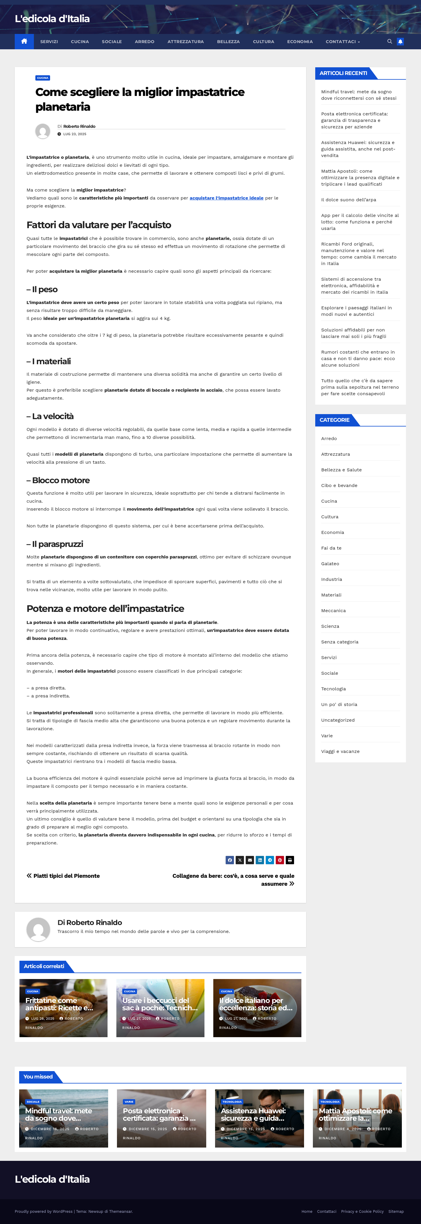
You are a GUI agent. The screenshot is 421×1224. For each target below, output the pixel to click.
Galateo (330, 563)
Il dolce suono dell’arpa (348, 199)
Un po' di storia (339, 704)
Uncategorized (338, 720)
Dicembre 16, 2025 (51, 1129)
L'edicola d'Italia (52, 18)
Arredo (145, 41)
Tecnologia (333, 689)
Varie (327, 735)
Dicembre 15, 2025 (149, 1129)
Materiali (331, 595)
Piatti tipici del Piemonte (63, 875)
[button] (389, 41)
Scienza (330, 626)
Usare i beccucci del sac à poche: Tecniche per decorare (159, 1007)
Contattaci (341, 41)
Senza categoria (340, 642)
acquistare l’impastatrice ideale (227, 198)
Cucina (80, 41)
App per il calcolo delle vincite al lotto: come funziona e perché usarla (360, 222)
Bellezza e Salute (341, 470)
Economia (300, 41)
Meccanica (333, 610)
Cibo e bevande (339, 485)
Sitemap (396, 1211)
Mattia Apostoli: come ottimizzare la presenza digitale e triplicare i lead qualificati (360, 177)
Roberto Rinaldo (79, 126)
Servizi (49, 41)
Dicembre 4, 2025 (344, 1129)
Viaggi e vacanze (340, 751)
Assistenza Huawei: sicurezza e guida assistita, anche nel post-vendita (358, 149)
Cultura (264, 41)
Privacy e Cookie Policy (362, 1211)
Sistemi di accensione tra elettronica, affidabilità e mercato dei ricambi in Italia (354, 285)
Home (306, 1211)
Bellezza (228, 41)
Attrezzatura (186, 41)
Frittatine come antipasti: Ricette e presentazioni (56, 1007)
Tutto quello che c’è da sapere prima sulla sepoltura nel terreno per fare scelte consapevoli (360, 387)
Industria (331, 579)
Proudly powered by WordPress (44, 1211)
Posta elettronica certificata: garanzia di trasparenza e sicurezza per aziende (354, 120)
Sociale (112, 41)
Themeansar (120, 1211)
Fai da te (331, 548)
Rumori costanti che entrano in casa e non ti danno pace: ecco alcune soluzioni (358, 358)
